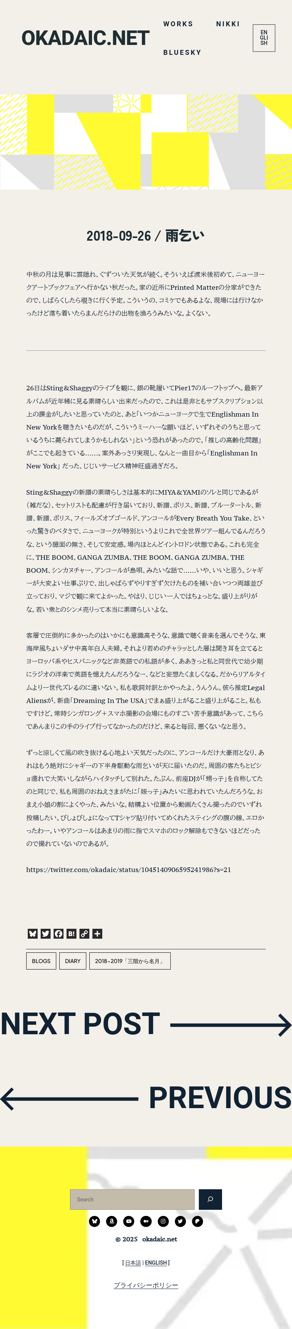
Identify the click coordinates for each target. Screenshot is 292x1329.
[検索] (210, 1199)
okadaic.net (85, 38)
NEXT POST (80, 1023)
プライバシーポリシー (146, 1285)
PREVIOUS (220, 1097)
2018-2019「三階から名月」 (130, 960)
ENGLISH (264, 37)
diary (73, 960)
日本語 (133, 1263)
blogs (41, 960)
